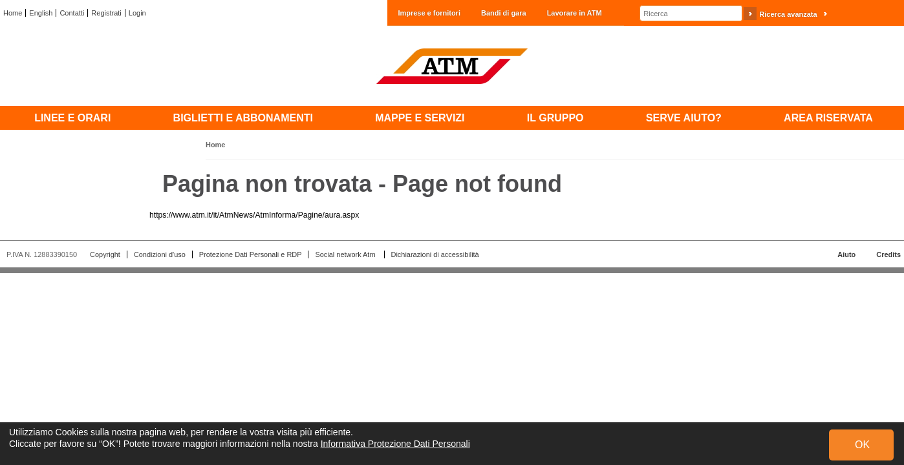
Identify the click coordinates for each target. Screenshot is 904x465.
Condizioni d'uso (160, 254)
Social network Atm (346, 254)
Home (12, 13)
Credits (888, 254)
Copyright (105, 254)
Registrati (106, 13)
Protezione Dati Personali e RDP (250, 254)
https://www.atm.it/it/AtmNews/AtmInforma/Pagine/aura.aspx (254, 215)
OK (862, 444)
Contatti (71, 13)
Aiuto (846, 254)
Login (137, 13)
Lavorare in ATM (574, 13)
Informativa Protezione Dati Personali (395, 444)
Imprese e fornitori (429, 13)
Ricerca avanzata (788, 14)
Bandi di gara (503, 13)
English (40, 13)
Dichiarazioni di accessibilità (435, 254)
